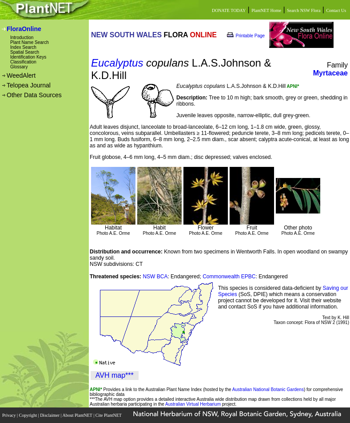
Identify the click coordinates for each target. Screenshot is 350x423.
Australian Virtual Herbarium (193, 404)
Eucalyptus (117, 63)
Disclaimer (50, 415)
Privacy (9, 415)
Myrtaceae (330, 73)
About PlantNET (77, 415)
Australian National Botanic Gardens (268, 389)
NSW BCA (155, 276)
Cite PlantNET (109, 415)
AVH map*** (114, 375)
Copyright (28, 415)
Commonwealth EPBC (229, 276)
